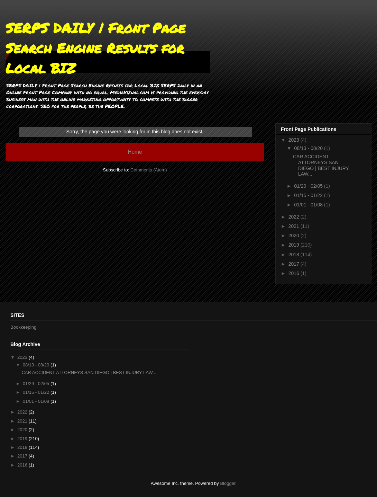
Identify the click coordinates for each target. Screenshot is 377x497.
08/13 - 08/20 (309, 148)
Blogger (227, 483)
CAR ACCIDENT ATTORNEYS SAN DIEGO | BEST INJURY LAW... (321, 165)
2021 (294, 226)
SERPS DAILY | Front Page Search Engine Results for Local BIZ (95, 48)
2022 (294, 217)
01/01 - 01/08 (309, 204)
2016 (294, 273)
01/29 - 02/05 (309, 186)
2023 (294, 140)
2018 (294, 254)
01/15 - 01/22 (309, 195)
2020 (294, 235)
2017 (294, 264)
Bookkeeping (23, 327)
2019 (294, 245)
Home (135, 152)
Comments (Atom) (148, 169)
